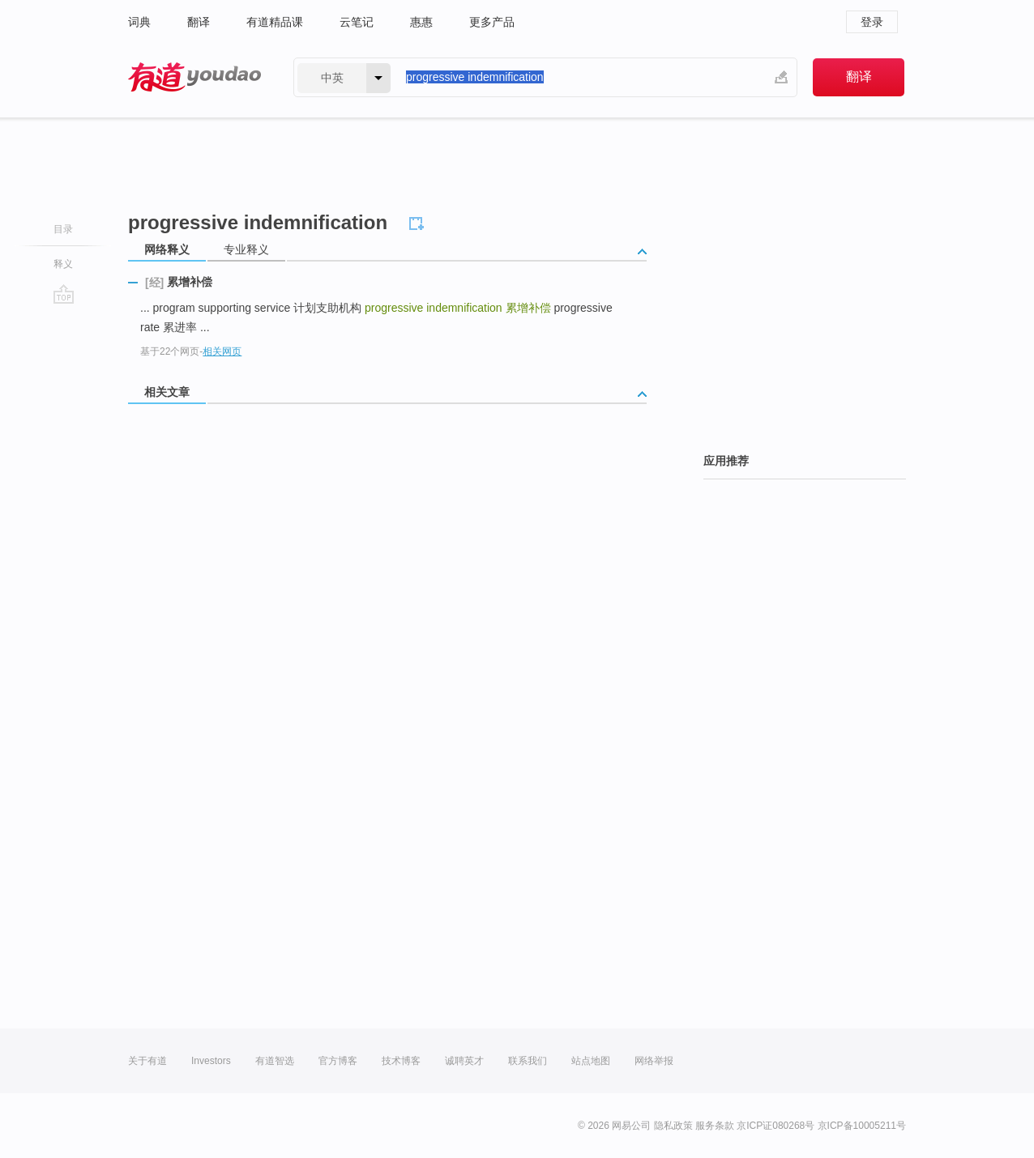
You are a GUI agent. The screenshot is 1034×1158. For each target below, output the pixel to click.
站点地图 (590, 1060)
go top (63, 294)
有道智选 (274, 1060)
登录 (872, 21)
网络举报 (653, 1060)
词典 (139, 21)
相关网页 (222, 351)
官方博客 (337, 1060)
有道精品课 (274, 21)
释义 (63, 264)
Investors (211, 1060)
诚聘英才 (464, 1060)
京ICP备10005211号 (862, 1125)
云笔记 (357, 21)
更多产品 (492, 21)
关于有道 (147, 1060)
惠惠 (421, 21)
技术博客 (401, 1060)
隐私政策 (673, 1125)
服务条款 (714, 1125)
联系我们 (527, 1060)
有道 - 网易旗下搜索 (194, 77)
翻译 (198, 21)
